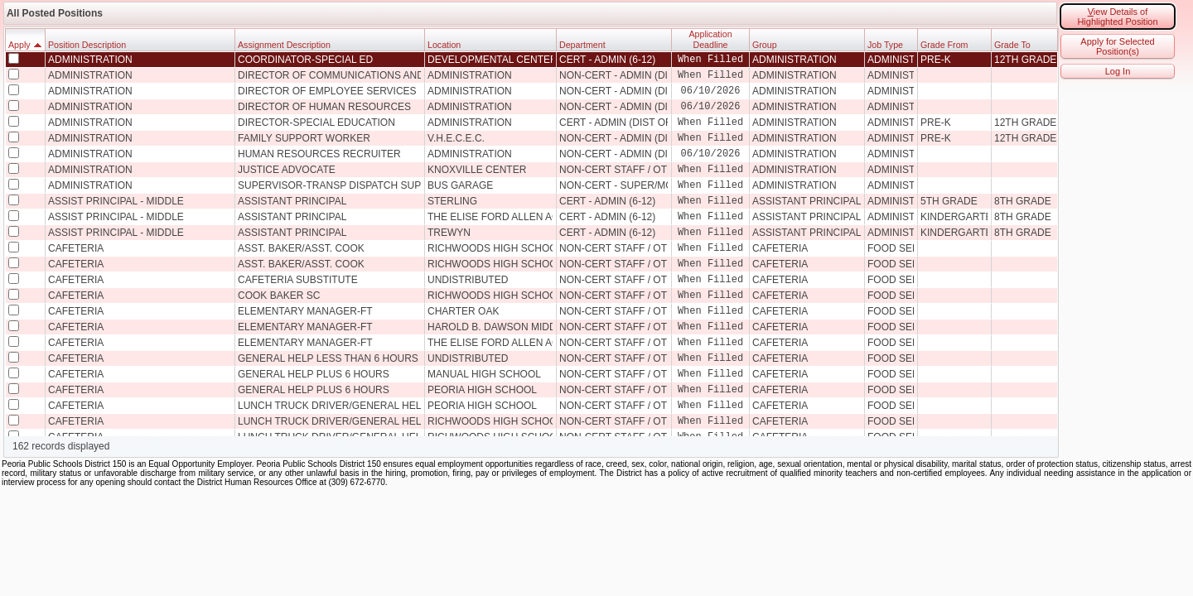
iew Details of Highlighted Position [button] (1117, 16)
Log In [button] (1118, 71)
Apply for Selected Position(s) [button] (1117, 46)
